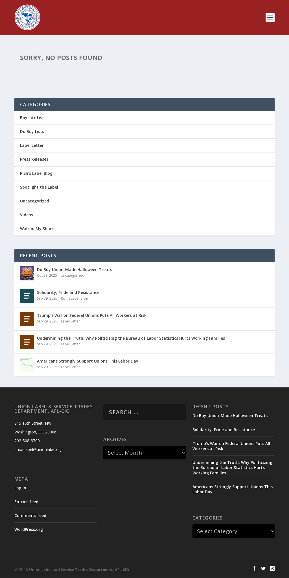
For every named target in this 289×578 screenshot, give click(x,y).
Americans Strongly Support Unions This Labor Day (87, 361)
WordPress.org (28, 529)
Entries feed (26, 501)
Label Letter (32, 145)
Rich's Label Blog (36, 173)
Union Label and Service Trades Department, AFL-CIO (79, 569)
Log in (20, 487)
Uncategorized (34, 201)
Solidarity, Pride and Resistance (68, 292)
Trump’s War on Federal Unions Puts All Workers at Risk (91, 315)
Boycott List (32, 117)
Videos (26, 214)
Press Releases (34, 159)
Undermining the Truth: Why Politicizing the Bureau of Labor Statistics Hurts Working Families (131, 338)
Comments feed (30, 515)
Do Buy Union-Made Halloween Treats (74, 269)
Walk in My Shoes (37, 228)
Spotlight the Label (39, 187)
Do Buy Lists (32, 131)
